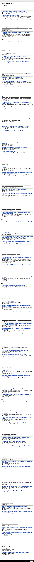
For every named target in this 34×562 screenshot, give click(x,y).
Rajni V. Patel (19, 423)
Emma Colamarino (4, 492)
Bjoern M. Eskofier (19, 238)
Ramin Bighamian (4, 186)
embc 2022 (3, 303)
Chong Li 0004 (4, 29)
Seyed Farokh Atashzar (19, 186)
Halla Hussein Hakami (5, 63)
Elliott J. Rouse (22, 98)
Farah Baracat (4, 131)
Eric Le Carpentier (15, 286)
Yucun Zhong (4, 120)
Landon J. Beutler (4, 12)
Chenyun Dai (18, 307)
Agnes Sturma (12, 243)
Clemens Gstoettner (28, 390)
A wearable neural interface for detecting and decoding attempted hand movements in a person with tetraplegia (17, 538)
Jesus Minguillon (24, 16)
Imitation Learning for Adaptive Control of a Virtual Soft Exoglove (12, 77)
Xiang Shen (27, 34)
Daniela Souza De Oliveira (10, 104)
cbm (2, 13)
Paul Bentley (6, 356)
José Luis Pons (25, 320)
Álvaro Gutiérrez (12, 261)
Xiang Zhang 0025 (12, 34)
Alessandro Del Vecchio (15, 185)
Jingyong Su (16, 233)
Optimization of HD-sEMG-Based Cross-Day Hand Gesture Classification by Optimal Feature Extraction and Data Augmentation (16, 306)
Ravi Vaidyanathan (26, 73)
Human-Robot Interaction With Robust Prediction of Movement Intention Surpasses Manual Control (17, 394)
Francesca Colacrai (22, 28)
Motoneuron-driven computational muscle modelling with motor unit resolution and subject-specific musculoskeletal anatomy (17, 222)
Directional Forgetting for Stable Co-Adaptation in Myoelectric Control (12, 548)
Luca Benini (13, 131)
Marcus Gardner (4, 433)
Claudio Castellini (9, 209)
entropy (3, 262)
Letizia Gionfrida (21, 78)
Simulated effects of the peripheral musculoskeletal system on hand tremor (13, 11)
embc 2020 (3, 443)
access (3, 459)
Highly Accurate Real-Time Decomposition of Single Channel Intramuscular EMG (14, 285)
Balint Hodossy (13, 190)
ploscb (3, 176)
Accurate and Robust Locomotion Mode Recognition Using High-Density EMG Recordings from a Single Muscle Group (16, 312)
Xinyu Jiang (3, 307)
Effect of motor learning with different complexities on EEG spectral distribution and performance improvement (16, 346)
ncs (2, 36)
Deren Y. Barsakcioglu (20, 168)
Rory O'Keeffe (4, 185)
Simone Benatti (27, 131)
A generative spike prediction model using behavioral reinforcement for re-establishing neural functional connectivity (16, 33)
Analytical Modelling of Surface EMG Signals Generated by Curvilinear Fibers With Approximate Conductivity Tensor (16, 329)
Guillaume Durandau (28, 98)
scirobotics (3, 50)
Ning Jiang (20, 482)
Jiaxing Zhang (16, 214)
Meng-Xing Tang (7, 196)
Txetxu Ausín (8, 16)
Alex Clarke (10, 463)
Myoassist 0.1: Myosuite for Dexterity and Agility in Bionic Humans (12, 96)
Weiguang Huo (17, 156)
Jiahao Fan (10, 307)
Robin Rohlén (8, 168)
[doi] (9, 13)
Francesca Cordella (4, 53)
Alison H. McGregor (27, 63)
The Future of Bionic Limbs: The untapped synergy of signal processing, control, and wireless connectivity (16, 136)
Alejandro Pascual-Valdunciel (6, 259)
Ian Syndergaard (14, 12)
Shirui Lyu (3, 78)
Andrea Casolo (20, 534)
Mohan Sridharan (8, 148)
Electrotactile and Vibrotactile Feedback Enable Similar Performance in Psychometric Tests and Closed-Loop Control (16, 295)
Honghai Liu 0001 (21, 109)
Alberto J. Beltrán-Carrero (20, 259)
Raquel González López (9, 19)
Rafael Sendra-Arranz (27, 259)
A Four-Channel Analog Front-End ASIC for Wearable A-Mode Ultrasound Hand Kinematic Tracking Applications (17, 277)
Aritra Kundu (24, 58)
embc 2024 (3, 164)
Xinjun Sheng (16, 175)
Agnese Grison (4, 58)
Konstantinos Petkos (17, 325)
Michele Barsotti (4, 487)
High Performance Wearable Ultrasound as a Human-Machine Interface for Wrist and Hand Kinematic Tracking (17, 194)
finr (2, 392)
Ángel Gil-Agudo (7, 320)
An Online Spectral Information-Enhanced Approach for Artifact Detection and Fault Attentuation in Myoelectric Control (17, 522)
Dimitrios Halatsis (8, 190)
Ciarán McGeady (11, 28)
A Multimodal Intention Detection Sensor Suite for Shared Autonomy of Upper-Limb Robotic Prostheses (16, 431)
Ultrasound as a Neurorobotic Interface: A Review (9, 208)
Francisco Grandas (21, 260)
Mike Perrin (23, 513)
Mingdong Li (5, 35)
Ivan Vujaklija (8, 243)
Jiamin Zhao (18, 174)
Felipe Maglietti (24, 19)
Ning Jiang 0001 (7, 233)
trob (2, 378)
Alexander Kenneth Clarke (10, 58)
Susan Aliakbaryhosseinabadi (6, 347)
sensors (3, 435)
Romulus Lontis (13, 347)
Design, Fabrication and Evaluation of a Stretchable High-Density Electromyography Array (15, 199)
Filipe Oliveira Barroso (11, 17)
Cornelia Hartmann (9, 468)
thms (2, 234)
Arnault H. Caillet (14, 174)
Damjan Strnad (7, 463)
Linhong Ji (30, 28)
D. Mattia (23, 492)
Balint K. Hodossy (16, 97)
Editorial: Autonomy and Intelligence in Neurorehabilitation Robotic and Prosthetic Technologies (16, 422)
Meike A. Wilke (4, 468)
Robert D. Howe (25, 152)
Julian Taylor (21, 508)
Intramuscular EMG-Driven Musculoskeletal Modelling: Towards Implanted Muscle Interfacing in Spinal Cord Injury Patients (16, 317)
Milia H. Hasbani (11, 195)
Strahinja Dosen (14, 377)
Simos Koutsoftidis (4, 325)
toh (2, 187)
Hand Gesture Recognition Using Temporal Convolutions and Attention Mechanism (14, 333)
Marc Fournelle (24, 214)
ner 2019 (3, 530)
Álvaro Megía (15, 447)
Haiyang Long (7, 28)
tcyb (2, 145)
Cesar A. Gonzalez (15, 19)
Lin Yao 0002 (18, 120)
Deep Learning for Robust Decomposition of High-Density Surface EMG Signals (14, 354)
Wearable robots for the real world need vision (9, 151)
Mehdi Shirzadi (4, 266)
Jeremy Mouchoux (4, 377)
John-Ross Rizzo (9, 186)
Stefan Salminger (23, 390)
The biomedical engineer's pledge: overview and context (10, 15)
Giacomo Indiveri (21, 131)
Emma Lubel (3, 168)
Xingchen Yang (16, 28)
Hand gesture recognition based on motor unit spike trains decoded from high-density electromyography (15, 413)
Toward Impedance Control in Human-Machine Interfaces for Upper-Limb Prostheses (14, 147)
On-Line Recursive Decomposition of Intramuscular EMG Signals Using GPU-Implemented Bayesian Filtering (17, 402)
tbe (2, 59)
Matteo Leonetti (12, 78)
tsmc (2, 210)
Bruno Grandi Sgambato (11, 63)
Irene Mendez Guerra (8, 174)
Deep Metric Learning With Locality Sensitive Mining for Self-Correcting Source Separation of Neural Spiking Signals (17, 143)
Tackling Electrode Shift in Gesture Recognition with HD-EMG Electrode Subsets (14, 189)
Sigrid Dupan (17, 458)
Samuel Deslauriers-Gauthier (24, 82)
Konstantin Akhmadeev (9, 286)
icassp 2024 (3, 191)
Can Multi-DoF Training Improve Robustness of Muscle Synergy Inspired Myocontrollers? (15, 552)
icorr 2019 (3, 525)
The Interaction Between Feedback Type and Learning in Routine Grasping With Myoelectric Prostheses (16, 467)
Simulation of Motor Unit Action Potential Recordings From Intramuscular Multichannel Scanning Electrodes (16, 418)
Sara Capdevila (27, 17)
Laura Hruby (8, 390)
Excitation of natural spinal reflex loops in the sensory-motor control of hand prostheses (15, 126)
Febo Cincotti (27, 492)
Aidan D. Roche (4, 514)
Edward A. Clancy (22, 307)
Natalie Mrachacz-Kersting (27, 185)
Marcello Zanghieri (9, 131)
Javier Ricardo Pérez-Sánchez (14, 260)
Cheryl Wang (9, 97)
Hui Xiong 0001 (29, 233)
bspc (2, 239)
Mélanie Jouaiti (13, 73)
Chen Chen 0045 (7, 330)
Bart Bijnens (16, 17)
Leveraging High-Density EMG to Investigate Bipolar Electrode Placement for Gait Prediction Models (17, 155)
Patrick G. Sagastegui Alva (5, 127)
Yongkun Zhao (17, 73)
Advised (5, 5)
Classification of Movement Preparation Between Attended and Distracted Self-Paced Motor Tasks (16, 481)
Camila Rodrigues (4, 447)
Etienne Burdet (26, 433)
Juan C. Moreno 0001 (13, 320)
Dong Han (15, 330)
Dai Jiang (12, 215)
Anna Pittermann (17, 390)
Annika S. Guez (9, 156)
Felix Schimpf (14, 468)
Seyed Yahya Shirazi (9, 185)
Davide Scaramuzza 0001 (14, 152)
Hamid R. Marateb (9, 266)
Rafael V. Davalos (11, 18)
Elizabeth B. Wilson (28, 97)
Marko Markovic (28, 377)
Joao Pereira (3, 190)
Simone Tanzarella (9, 254)
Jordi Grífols (20, 19)
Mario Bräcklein (10, 351)
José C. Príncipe (22, 35)
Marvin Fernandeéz (10, 447)
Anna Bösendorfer (12, 127)
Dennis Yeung (4, 549)
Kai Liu (15, 35)
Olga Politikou (4, 391)
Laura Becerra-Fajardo (13, 16)
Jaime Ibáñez (20, 58)
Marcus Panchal (4, 254)
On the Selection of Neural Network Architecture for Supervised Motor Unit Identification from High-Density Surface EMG (17, 462)
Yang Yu (8, 414)
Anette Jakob (27, 195)
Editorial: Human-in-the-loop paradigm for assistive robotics (11, 52)
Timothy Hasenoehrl (9, 514)
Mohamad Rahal (29, 214)
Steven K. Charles (24, 12)
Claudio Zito (13, 148)
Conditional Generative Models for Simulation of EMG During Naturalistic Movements (15, 81)
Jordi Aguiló (6, 17)
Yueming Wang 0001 (9, 120)
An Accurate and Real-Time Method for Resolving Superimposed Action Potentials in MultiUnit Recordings (16, 265)
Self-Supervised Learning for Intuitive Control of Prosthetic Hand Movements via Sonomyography (16, 108)
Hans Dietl (14, 514)
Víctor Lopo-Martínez (13, 259)
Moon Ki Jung (14, 254)
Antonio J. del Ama (19, 16)
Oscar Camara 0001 (21, 17)
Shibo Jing (3, 73)
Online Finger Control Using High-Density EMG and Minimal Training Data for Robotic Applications (17, 486)
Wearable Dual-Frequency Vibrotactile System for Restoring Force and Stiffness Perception (15, 437)
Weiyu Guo (3, 233)
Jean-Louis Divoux (16, 18)
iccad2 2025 (3, 64)
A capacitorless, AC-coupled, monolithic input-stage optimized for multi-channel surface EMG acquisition (16, 160)
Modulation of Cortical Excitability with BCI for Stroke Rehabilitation (12, 502)
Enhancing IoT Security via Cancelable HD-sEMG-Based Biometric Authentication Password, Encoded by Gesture (16, 370)
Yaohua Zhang (4, 214)
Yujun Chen (12, 35)
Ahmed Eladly (22, 18)
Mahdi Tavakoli (11, 423)
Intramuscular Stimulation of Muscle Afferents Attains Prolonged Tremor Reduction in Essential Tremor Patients (16, 381)
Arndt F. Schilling (22, 377)
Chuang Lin (25, 233)
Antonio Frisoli (22, 487)
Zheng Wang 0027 (20, 233)
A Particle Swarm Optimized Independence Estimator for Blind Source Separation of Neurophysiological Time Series (14, 57)
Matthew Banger (18, 63)
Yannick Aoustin (21, 286)
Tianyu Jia (3, 28)
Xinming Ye (14, 307)
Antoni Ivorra (3, 16)
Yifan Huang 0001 (18, 34)
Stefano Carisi (9, 377)
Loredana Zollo (14, 53)
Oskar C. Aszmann (17, 127)
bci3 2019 (3, 504)
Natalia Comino (19, 447)
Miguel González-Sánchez (5, 260)
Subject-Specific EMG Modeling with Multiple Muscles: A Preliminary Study (13, 441)
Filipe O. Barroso (12, 508)
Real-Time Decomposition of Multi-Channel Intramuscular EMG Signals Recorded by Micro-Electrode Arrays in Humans (17, 42)
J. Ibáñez (12, 492)
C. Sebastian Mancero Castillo (11, 433)
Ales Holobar (15, 351)
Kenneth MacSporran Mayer (6, 238)
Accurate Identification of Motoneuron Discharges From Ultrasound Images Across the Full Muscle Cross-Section (17, 167)
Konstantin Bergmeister (29, 513)
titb (2, 30)
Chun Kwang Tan (4, 97)
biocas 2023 (3, 280)
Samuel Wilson (18, 433)
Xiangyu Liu (7, 307)
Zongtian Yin (8, 109)
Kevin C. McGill (14, 266)
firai (2, 54)
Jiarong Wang (27, 28)
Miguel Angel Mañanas (24, 266)
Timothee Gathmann (5, 438)
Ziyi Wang (8, 35)
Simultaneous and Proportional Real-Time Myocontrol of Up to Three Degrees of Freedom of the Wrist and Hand (16, 242)
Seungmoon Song (4, 99)
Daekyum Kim (9, 152)
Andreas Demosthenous (17, 215)
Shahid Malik (29, 19)
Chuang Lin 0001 (19, 414)
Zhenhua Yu (21, 73)
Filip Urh (9, 356)
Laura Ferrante (4, 148)
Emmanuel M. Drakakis (27, 325)
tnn (2, 84)
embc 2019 (3, 509)
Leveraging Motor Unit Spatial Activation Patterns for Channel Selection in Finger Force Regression (17, 130)
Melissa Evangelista (19, 513)
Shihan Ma (3, 82)
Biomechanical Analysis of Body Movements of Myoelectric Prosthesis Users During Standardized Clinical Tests (17, 270)
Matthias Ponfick (21, 104)
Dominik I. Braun (16, 104)
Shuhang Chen (23, 34)
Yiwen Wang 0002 (27, 35)
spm (2, 367)
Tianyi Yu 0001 (4, 286)
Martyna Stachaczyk (5, 458)
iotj (2, 373)
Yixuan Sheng (12, 109)
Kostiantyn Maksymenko (16, 82)
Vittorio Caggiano (7, 78)
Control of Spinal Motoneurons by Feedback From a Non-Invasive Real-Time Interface (15, 350)
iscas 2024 (3, 216)
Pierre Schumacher (22, 97)
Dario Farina (19, 12)
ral (2, 488)
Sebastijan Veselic (4, 395)
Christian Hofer (13, 513)
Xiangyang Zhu (6, 83)
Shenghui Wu (4, 34)
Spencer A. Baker (9, 12)
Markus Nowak (4, 243)
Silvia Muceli (16, 58)
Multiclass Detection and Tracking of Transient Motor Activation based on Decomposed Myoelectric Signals (17, 528)
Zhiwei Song (8, 34)
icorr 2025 (3, 79)
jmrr (2, 424)
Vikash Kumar (9, 98)
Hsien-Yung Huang (8, 73)
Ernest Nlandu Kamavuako (14, 482)
